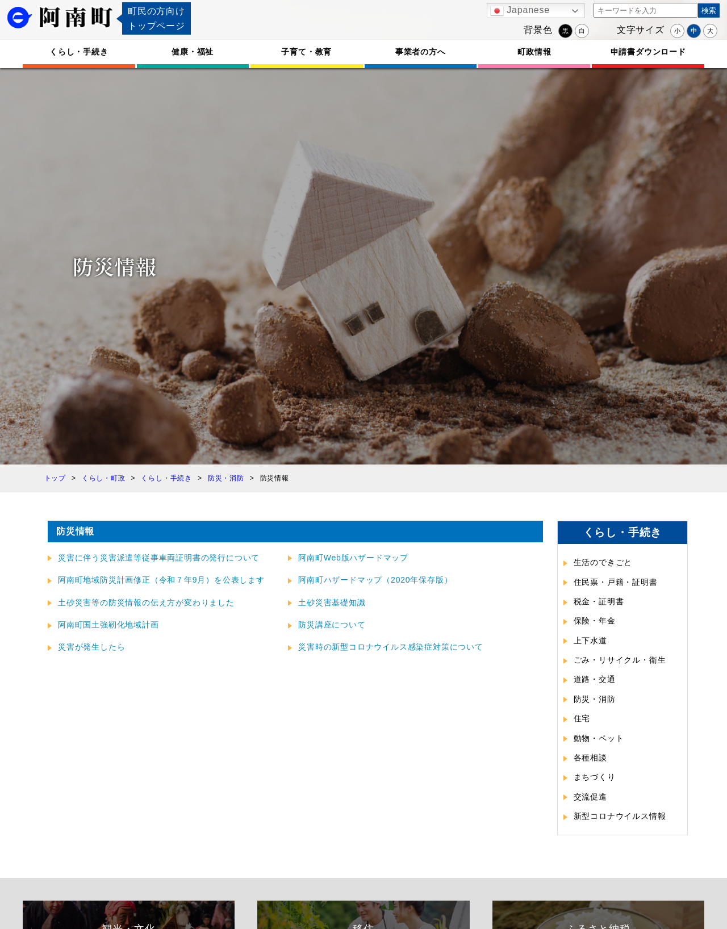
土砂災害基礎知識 (331, 602)
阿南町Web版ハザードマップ (353, 557)
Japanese (520, 11)
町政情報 (534, 51)
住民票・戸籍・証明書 (616, 582)
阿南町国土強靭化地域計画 (108, 624)
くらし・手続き (78, 51)
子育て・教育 (306, 51)
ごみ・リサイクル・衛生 (620, 659)
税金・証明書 (599, 601)
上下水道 (590, 640)
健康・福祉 (193, 51)
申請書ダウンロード (648, 51)
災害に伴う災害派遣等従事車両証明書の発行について (159, 557)
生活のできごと (603, 562)
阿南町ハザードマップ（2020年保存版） (375, 579)
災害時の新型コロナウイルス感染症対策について (390, 646)
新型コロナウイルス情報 (620, 816)
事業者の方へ (420, 51)
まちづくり (595, 776)
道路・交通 (595, 679)
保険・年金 (595, 620)
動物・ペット (599, 738)
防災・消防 (595, 699)
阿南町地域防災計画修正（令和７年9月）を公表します (161, 579)
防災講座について (331, 624)
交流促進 (590, 796)
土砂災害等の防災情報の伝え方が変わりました (146, 602)
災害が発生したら (91, 646)
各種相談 (590, 757)
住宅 (582, 718)
